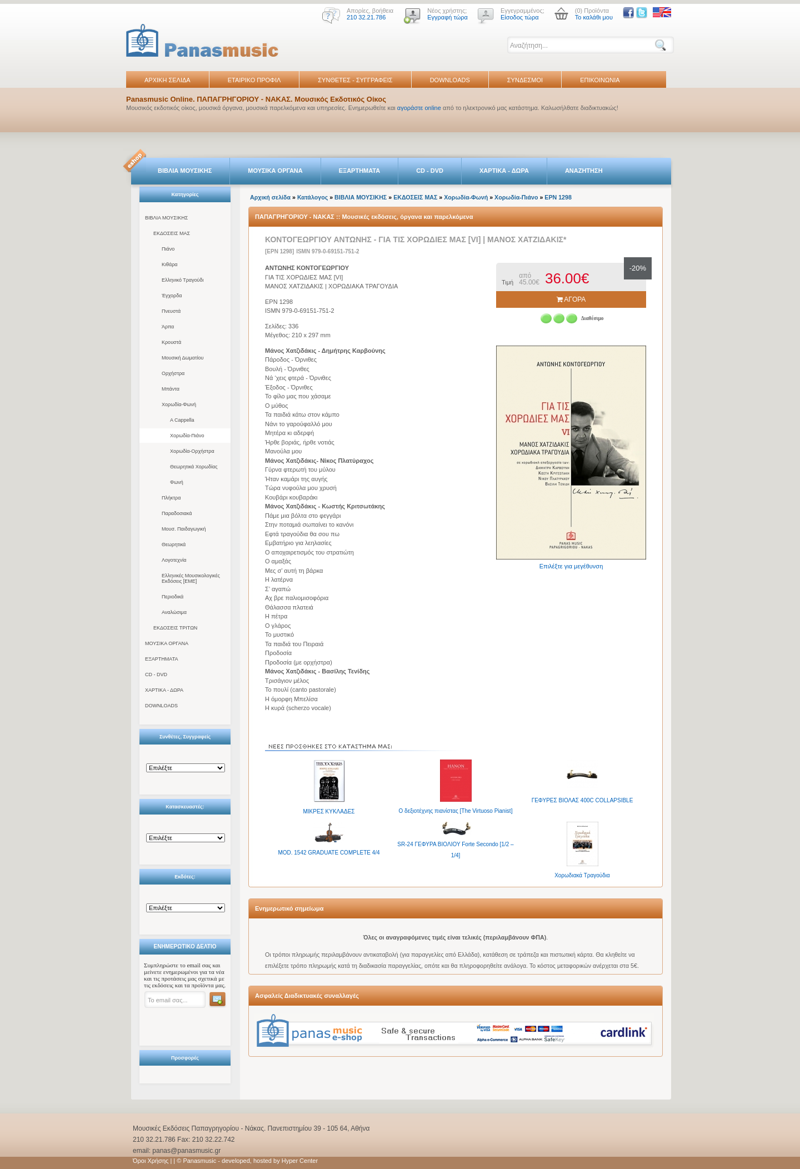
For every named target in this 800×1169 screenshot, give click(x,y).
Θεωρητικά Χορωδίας (194, 466)
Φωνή (176, 482)
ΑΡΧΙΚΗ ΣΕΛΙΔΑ (167, 80)
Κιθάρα (170, 264)
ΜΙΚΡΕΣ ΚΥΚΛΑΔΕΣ (329, 811)
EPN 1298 (558, 197)
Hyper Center (300, 1160)
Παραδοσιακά (177, 513)
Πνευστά (171, 311)
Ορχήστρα (173, 373)
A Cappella (182, 420)
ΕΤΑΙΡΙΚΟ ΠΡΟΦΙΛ (254, 80)
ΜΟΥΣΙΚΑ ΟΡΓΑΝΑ (275, 170)
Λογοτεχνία (174, 560)
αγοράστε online (419, 107)
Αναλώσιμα (174, 612)
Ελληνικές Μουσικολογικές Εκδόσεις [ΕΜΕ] (191, 578)
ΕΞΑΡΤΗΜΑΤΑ (359, 170)
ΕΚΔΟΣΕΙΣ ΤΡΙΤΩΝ (175, 628)
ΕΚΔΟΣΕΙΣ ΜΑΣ (171, 233)
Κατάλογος (312, 197)
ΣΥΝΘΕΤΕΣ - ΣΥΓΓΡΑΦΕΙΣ (355, 80)
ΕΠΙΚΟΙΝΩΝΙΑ (599, 80)
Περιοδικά (172, 597)
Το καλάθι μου (594, 17)
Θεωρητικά (174, 544)
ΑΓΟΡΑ (571, 299)
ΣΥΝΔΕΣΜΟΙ (525, 80)
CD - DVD (429, 170)
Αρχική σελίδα (270, 197)
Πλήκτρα (171, 498)
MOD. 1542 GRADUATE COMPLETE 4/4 (328, 853)
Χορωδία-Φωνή (179, 404)
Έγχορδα (172, 295)
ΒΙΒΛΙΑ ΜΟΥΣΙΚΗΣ (185, 170)
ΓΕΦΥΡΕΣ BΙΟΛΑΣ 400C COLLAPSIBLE (582, 800)
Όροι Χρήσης (150, 1160)
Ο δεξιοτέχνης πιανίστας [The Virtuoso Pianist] (456, 811)
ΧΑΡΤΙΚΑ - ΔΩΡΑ (504, 170)
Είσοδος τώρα (520, 17)
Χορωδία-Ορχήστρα (192, 451)
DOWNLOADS (450, 80)
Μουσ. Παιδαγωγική (184, 529)
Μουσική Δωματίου (182, 358)
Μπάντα (170, 389)
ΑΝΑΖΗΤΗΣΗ (584, 170)
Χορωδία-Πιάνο (187, 435)
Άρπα (168, 326)
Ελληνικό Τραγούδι (183, 280)
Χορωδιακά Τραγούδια (582, 875)
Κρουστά (171, 342)
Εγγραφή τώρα (447, 17)
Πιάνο (168, 249)
